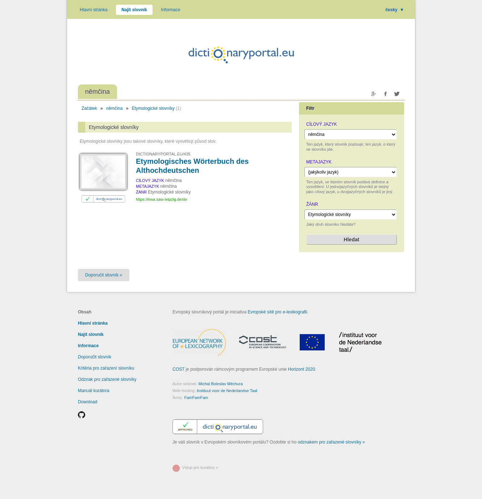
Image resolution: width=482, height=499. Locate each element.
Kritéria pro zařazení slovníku (106, 368)
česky (394, 9)
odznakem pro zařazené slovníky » (331, 442)
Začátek (89, 108)
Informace (170, 9)
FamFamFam (196, 397)
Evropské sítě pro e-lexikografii (277, 312)
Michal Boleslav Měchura (221, 384)
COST (178, 369)
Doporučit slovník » (103, 275)
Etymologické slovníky (153, 108)
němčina (114, 108)
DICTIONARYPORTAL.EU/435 (163, 154)
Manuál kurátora (93, 390)
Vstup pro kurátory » (200, 467)
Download (87, 401)
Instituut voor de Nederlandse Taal (227, 390)
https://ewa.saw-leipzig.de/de (161, 199)
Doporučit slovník (94, 356)
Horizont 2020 (301, 369)
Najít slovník (134, 9)
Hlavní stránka (94, 9)
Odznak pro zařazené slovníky (107, 379)
